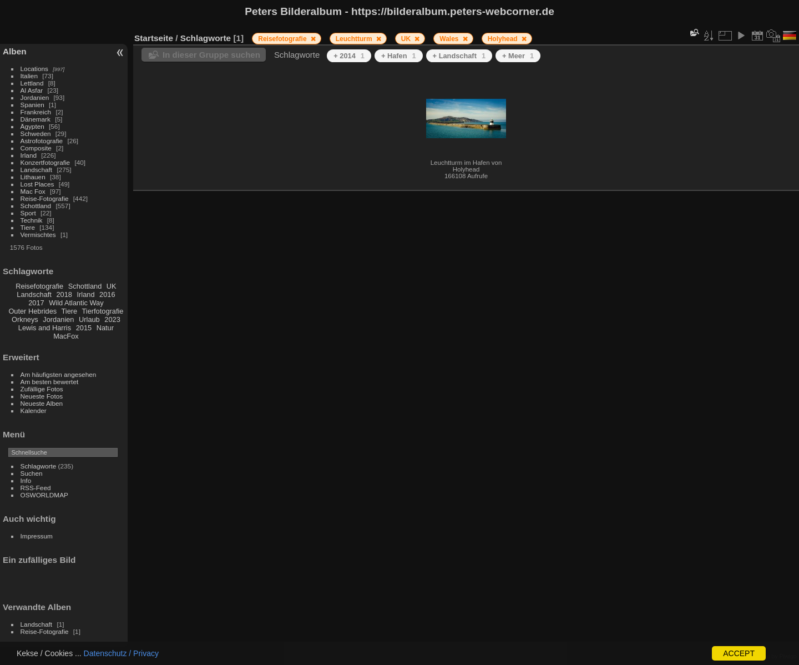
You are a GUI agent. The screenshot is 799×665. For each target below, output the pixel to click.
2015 (84, 328)
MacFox (66, 336)
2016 (107, 294)
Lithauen (33, 176)
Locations (34, 68)
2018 (64, 294)
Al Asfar (32, 90)
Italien (29, 75)
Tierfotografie (103, 311)
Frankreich (36, 111)
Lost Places (37, 184)
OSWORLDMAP (44, 494)
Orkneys (25, 319)
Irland (29, 155)
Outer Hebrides (32, 311)
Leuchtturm (355, 39)
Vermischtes (38, 234)
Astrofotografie (42, 140)
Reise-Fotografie (45, 198)
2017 (36, 303)
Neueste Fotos (42, 396)
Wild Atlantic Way (76, 303)
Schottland (36, 205)
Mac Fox (33, 191)
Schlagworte (39, 466)
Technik (32, 220)
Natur (105, 328)
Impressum (37, 536)
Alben (15, 51)
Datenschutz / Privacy (121, 653)
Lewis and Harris (44, 328)
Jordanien (35, 97)
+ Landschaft (459, 56)
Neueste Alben (42, 403)
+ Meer (518, 56)
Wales (450, 39)
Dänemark (35, 119)
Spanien (32, 104)
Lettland (32, 83)
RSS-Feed (36, 487)
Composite (36, 148)
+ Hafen (398, 56)
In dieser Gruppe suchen (211, 54)
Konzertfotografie (45, 162)
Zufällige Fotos (42, 388)
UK (112, 286)
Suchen (32, 473)
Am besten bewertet (50, 381)
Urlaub (89, 319)
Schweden (36, 133)
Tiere (28, 227)
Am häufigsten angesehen (59, 374)
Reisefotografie (39, 286)
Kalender (34, 410)
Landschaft (37, 169)
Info (26, 480)
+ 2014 (349, 56)
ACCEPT (739, 653)
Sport (28, 212)
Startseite (153, 38)
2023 (112, 319)
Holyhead (503, 39)
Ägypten (32, 126)
